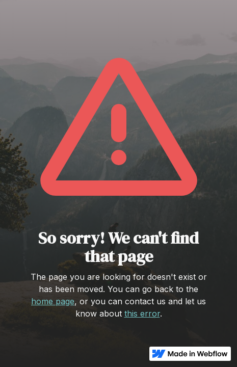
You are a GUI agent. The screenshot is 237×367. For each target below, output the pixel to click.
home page (52, 301)
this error (142, 313)
